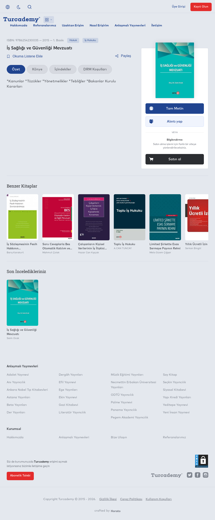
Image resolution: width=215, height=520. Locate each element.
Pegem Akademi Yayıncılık (129, 417)
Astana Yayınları (18, 397)
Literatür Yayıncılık (72, 412)
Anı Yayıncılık (16, 382)
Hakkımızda (18, 25)
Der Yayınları (16, 412)
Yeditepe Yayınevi (175, 405)
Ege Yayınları (68, 389)
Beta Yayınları (17, 405)
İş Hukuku (90, 40)
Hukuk (73, 40)
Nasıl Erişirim (99, 25)
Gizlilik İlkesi (108, 499)
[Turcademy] (164, 476)
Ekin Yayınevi (68, 397)
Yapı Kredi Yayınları (177, 397)
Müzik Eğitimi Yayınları (127, 374)
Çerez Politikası (131, 499)
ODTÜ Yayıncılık (122, 394)
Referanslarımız (44, 25)
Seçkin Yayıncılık (174, 382)
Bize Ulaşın (119, 437)
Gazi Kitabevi (68, 405)
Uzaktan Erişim (73, 25)
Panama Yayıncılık (124, 410)
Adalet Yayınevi (18, 374)
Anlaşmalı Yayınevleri (130, 25)
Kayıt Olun (201, 6)
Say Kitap (170, 374)
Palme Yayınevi (121, 402)
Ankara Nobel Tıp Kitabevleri (27, 389)
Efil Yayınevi (67, 382)
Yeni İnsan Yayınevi (176, 412)
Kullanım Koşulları (159, 499)
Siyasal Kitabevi (174, 389)
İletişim (156, 25)
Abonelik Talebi (20, 475)
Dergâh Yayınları (71, 374)
